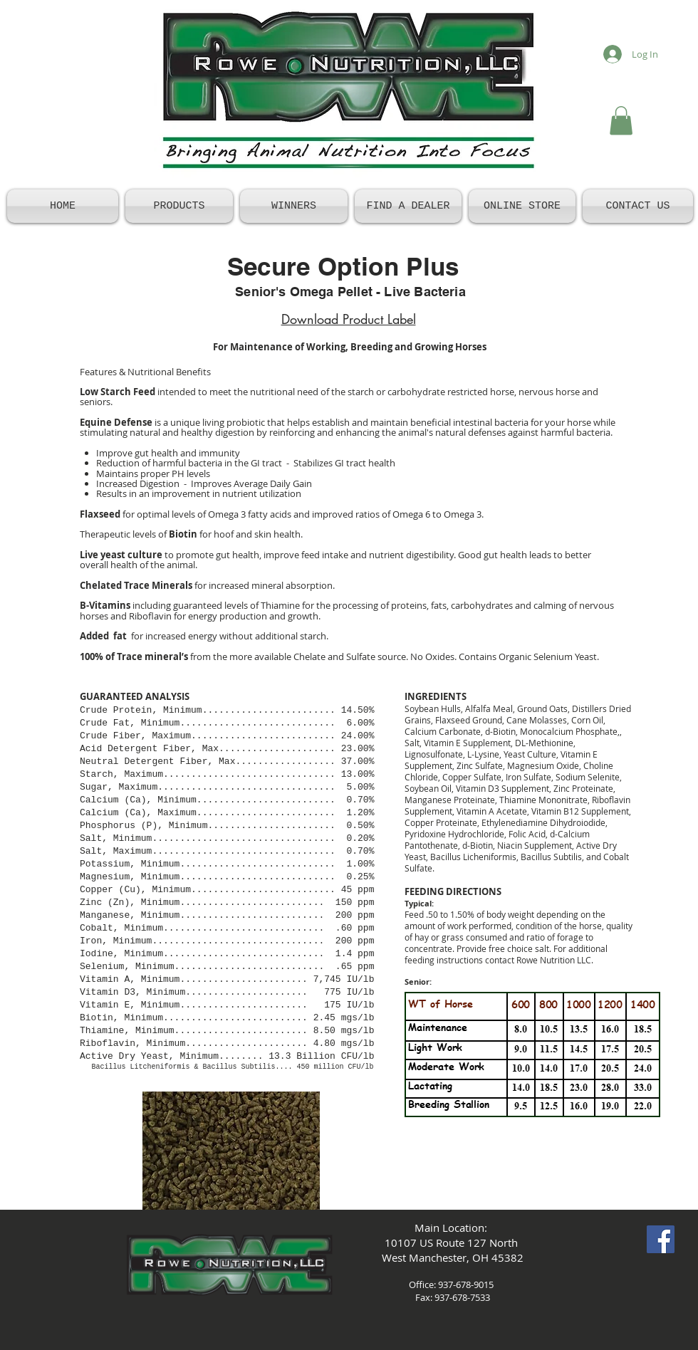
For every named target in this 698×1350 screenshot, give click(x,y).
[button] (621, 120)
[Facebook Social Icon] (660, 1239)
